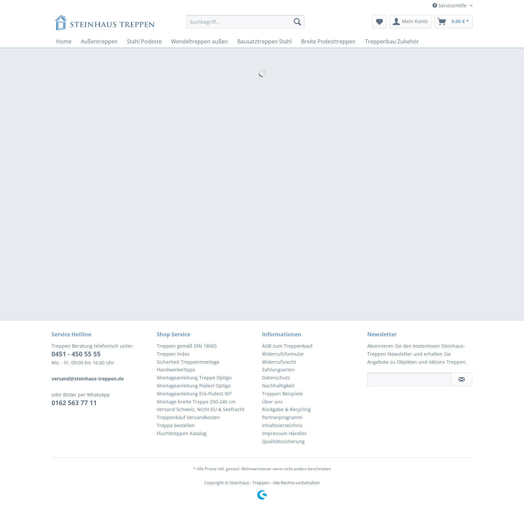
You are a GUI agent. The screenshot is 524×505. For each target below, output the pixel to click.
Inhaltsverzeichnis (282, 425)
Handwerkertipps (176, 369)
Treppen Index (173, 354)
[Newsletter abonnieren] (461, 379)
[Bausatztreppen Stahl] (264, 41)
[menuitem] (245, 25)
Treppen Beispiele (282, 393)
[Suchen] (297, 21)
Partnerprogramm (282, 417)
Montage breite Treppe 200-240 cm (196, 401)
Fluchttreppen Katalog (182, 433)
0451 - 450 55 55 (76, 354)
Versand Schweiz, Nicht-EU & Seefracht (200, 409)
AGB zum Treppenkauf (287, 346)
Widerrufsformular (283, 354)
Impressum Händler (284, 433)
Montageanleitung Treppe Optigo (194, 377)
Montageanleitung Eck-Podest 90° (194, 393)
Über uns (272, 401)
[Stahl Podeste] (144, 41)
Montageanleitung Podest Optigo (194, 385)
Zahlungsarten (278, 369)
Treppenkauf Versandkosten (188, 417)
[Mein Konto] (410, 21)
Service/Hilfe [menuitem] (450, 5)
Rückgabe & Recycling (286, 409)
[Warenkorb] (453, 21)
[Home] (63, 41)
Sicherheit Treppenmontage (188, 362)
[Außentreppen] (99, 41)
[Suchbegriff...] (245, 21)
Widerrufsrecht (279, 362)
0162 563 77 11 (74, 402)
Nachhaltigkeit (278, 385)
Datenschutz (276, 377)
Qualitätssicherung (283, 441)
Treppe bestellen (176, 425)
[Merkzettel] (379, 21)
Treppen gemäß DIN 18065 (187, 346)
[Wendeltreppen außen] (199, 41)
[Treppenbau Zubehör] (392, 41)
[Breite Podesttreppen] (328, 41)
